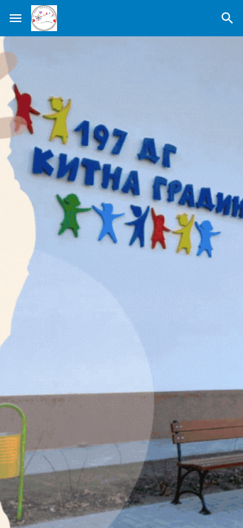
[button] (15, 18)
